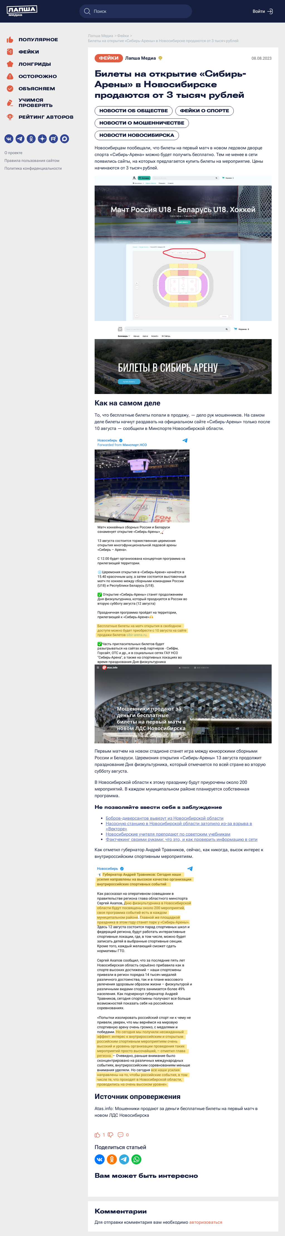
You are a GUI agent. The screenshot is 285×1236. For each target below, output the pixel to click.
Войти (263, 11)
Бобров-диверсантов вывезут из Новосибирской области (164, 818)
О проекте (13, 152)
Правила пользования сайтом (31, 160)
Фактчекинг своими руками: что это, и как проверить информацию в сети (181, 839)
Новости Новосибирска (136, 135)
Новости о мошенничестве (141, 123)
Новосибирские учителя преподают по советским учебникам (168, 834)
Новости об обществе (133, 110)
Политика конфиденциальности (33, 168)
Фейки (109, 58)
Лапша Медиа (140, 58)
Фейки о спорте (204, 110)
